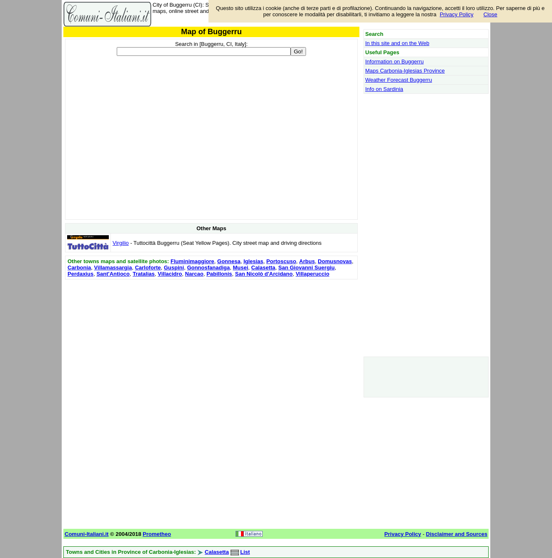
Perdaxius (80, 274)
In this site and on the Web (397, 43)
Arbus (307, 261)
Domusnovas (335, 261)
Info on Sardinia (384, 89)
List (245, 552)
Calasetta (263, 267)
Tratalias (144, 274)
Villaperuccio (312, 274)
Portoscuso (281, 261)
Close (490, 14)
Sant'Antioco (113, 274)
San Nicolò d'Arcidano (264, 274)
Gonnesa (229, 261)
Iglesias (253, 261)
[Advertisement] (211, 340)
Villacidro (170, 274)
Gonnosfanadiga (208, 267)
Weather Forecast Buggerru (398, 80)
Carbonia (79, 267)
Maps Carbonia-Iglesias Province (405, 71)
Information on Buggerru (394, 61)
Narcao (194, 274)
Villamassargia (113, 267)
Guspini (174, 267)
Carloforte (148, 267)
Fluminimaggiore (192, 261)
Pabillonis (219, 274)
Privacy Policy (457, 14)
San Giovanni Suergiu (307, 267)
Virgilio (121, 243)
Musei (240, 267)
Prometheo (157, 534)
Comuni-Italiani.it (86, 534)
